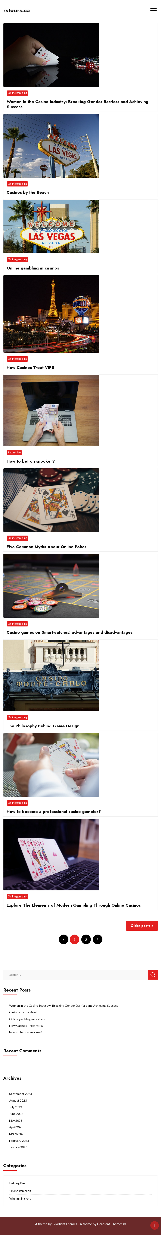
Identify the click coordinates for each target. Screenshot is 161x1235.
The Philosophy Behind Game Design (43, 726)
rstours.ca (16, 10)
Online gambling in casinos (33, 268)
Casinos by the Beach (28, 192)
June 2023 (16, 1114)
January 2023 (18, 1147)
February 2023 (19, 1140)
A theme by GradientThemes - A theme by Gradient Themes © (80, 1224)
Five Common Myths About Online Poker (46, 547)
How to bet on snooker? (31, 461)
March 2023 (17, 1134)
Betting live (14, 452)
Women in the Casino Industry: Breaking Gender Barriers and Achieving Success (77, 104)
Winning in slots (20, 1198)
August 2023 (18, 1100)
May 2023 (15, 1120)
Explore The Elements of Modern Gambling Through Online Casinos (74, 905)
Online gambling (17, 93)
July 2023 (15, 1107)
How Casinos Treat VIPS (30, 367)
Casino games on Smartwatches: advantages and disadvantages (70, 632)
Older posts (140, 925)
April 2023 (16, 1127)
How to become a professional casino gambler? (54, 811)
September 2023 (20, 1093)
